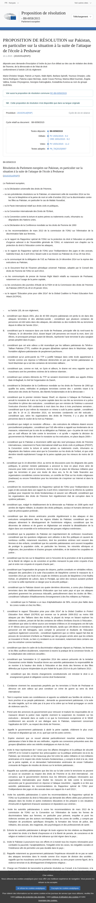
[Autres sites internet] (83, 3)
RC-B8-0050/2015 (58, 93)
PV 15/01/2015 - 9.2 (59, 136)
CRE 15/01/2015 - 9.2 (60, 139)
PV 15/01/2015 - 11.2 (59, 144)
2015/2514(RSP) (24, 113)
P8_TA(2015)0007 (58, 149)
